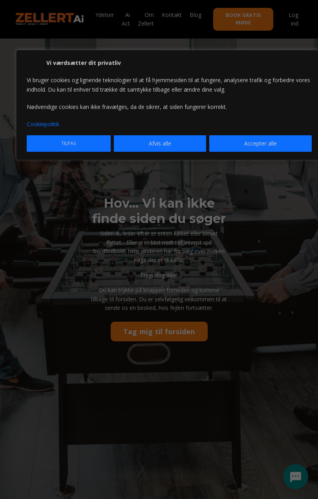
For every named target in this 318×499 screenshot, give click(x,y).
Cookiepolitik (43, 124)
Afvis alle (160, 143)
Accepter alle (260, 143)
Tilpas (68, 143)
